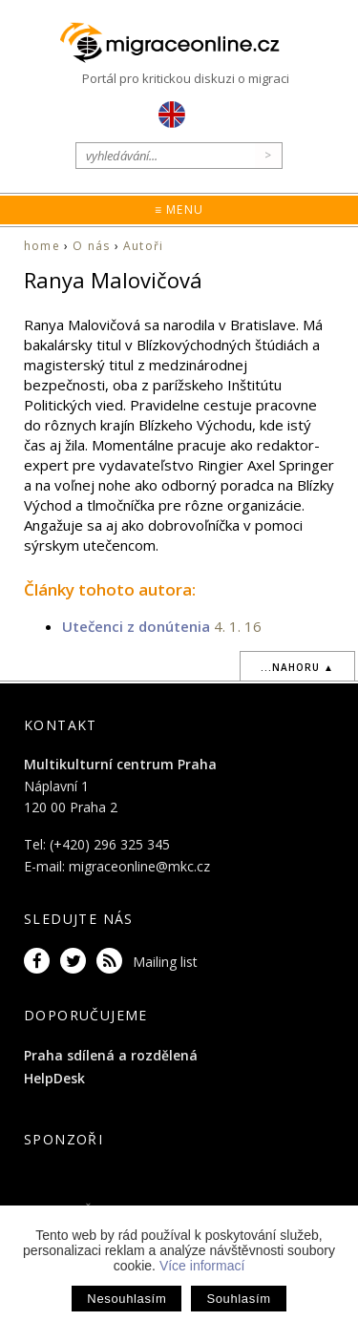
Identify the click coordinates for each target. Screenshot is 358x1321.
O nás (91, 246)
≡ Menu (179, 209)
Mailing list (165, 962)
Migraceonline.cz (179, 43)
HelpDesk (54, 1078)
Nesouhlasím (126, 1298)
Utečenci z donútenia (136, 626)
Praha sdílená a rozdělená (111, 1055)
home (42, 246)
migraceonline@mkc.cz (139, 866)
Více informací (201, 1265)
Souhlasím (238, 1298)
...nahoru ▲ (297, 667)
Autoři (143, 246)
